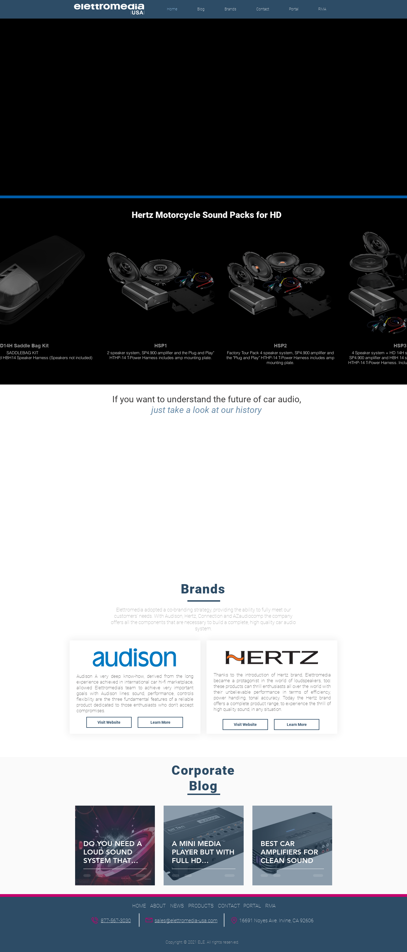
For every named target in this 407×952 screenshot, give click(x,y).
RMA (270, 906)
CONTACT (229, 906)
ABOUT (158, 906)
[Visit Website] (109, 722)
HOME (139, 906)
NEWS (177, 906)
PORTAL (252, 906)
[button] (230, 9)
